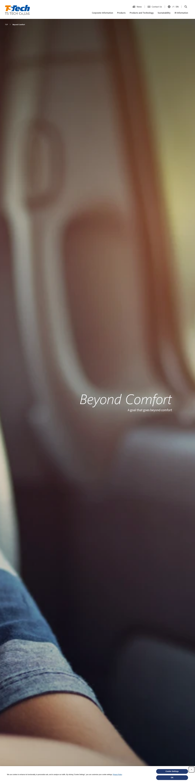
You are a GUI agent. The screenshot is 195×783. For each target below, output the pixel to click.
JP (173, 6)
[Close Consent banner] (191, 769)
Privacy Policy (117, 774)
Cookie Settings (172, 771)
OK (172, 778)
